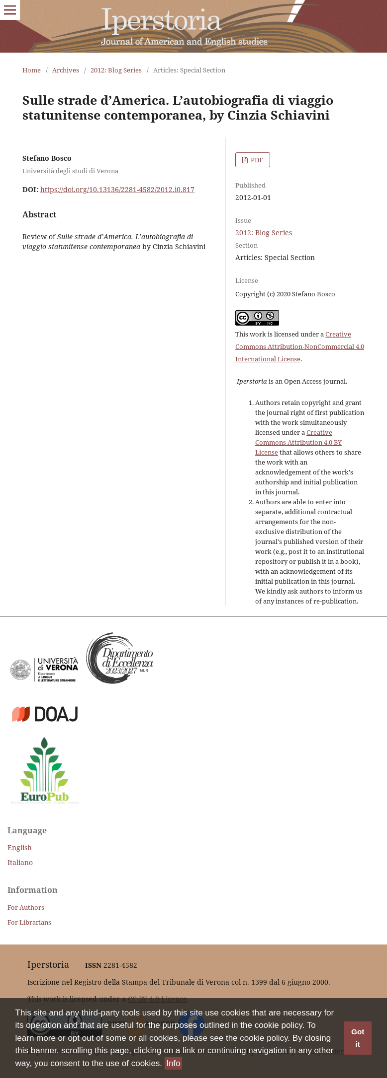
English (19, 847)
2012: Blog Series (116, 70)
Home (31, 70)
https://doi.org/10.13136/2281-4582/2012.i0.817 (117, 189)
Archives (65, 70)
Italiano (20, 862)
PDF (256, 159)
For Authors (25, 907)
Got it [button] (357, 1038)
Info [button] (173, 1063)
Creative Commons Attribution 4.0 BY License (298, 442)
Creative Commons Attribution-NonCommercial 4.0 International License (299, 346)
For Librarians (29, 922)
